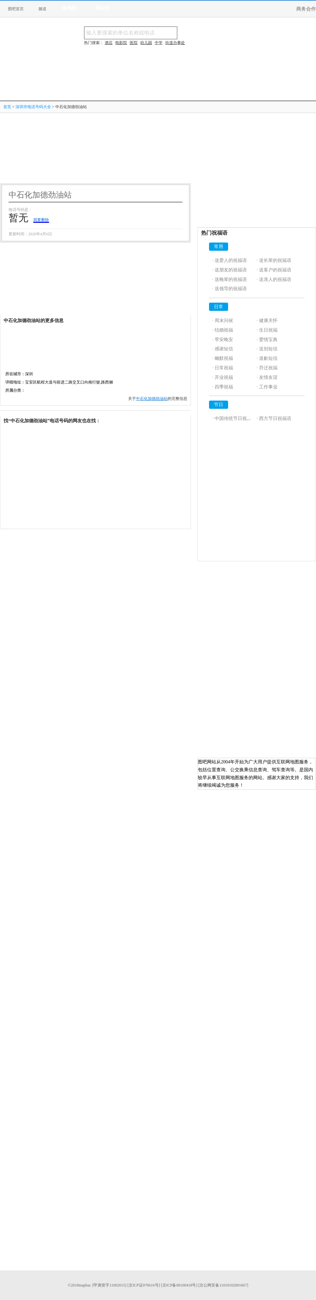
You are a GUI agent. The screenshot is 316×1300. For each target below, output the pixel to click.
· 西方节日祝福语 (274, 418)
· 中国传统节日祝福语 (234, 418)
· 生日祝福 (267, 330)
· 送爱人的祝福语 (229, 260)
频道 (42, 9)
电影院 (121, 42)
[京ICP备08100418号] (179, 1285)
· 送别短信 (267, 348)
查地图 (69, 8)
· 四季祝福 (222, 386)
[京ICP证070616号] (143, 1285)
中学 (159, 42)
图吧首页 (16, 9)
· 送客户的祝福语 (274, 269)
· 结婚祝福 (222, 330)
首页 (7, 106)
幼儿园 (146, 42)
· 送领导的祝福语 (229, 288)
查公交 (103, 8)
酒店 (109, 42)
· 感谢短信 (222, 348)
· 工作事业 (267, 386)
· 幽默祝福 (222, 358)
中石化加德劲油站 (152, 398)
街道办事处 (175, 42)
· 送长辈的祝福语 (274, 260)
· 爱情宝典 (267, 339)
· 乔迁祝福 (267, 367)
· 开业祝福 (222, 377)
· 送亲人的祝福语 (274, 279)
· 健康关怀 (267, 320)
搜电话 (225, 32)
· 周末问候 (222, 320)
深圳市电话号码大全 (33, 106)
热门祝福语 (214, 233)
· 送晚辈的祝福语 (229, 279)
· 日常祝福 (222, 367)
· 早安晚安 (222, 339)
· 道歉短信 (267, 358)
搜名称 (194, 32)
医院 (134, 42)
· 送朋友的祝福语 (229, 269)
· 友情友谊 (267, 377)
